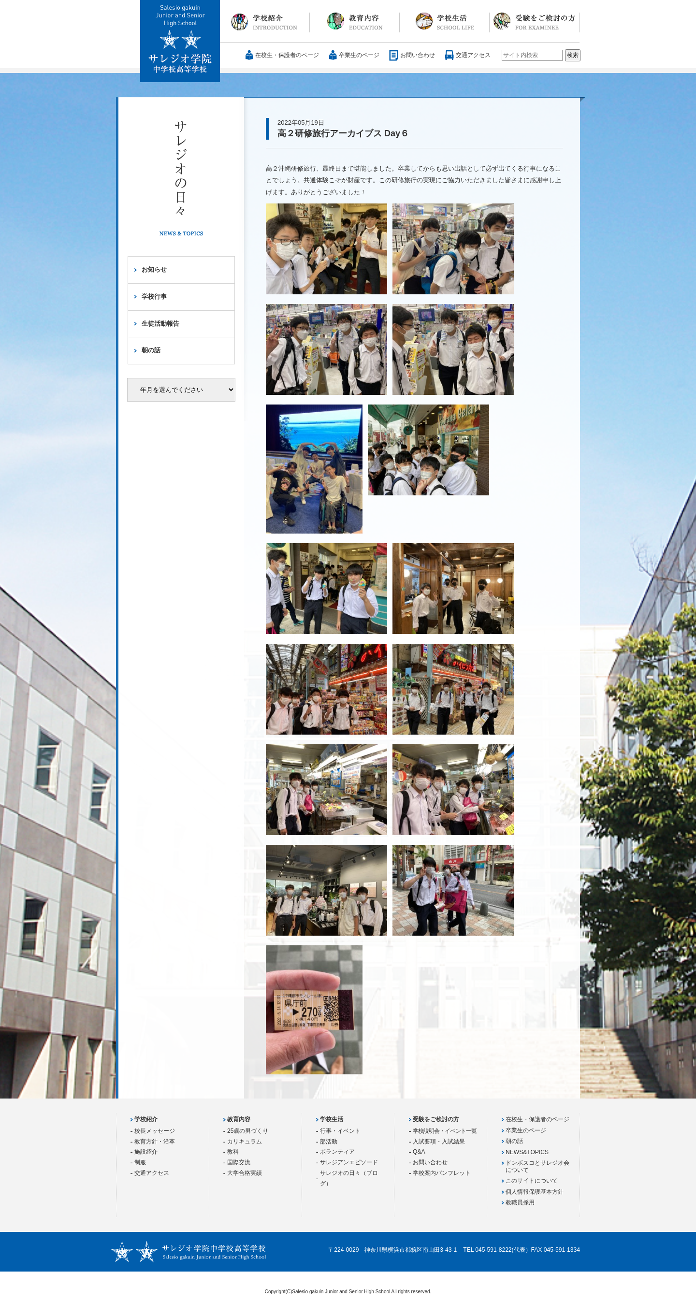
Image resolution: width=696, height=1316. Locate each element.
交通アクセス (473, 55)
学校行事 (154, 296)
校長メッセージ (154, 1131)
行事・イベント (340, 1131)
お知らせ (154, 269)
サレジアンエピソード (349, 1162)
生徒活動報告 (160, 323)
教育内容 (355, 21)
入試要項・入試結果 (439, 1141)
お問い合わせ (417, 55)
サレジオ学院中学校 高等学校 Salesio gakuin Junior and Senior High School (180, 41)
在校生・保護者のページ (287, 55)
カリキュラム (244, 1141)
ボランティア (337, 1151)
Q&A (419, 1151)
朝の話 (151, 350)
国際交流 (238, 1162)
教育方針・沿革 (154, 1141)
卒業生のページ (359, 55)
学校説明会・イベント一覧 (445, 1131)
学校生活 (445, 21)
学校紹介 (265, 21)
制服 (140, 1162)
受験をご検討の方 (535, 21)
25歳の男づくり (247, 1131)
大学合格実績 (244, 1173)
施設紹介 (146, 1151)
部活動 (328, 1141)
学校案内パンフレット (442, 1173)
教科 (233, 1151)
